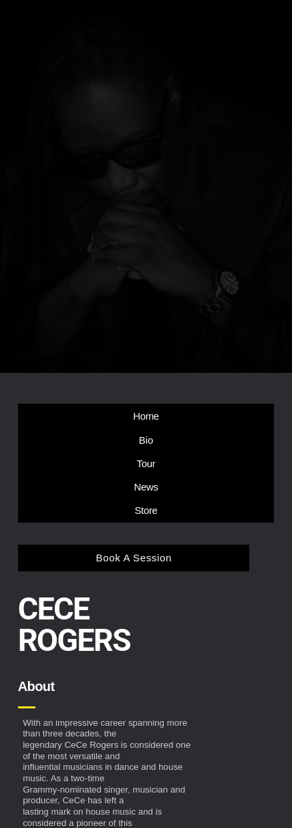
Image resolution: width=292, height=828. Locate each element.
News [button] (146, 487)
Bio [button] (146, 440)
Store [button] (145, 510)
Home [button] (146, 416)
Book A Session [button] (134, 557)
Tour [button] (146, 463)
